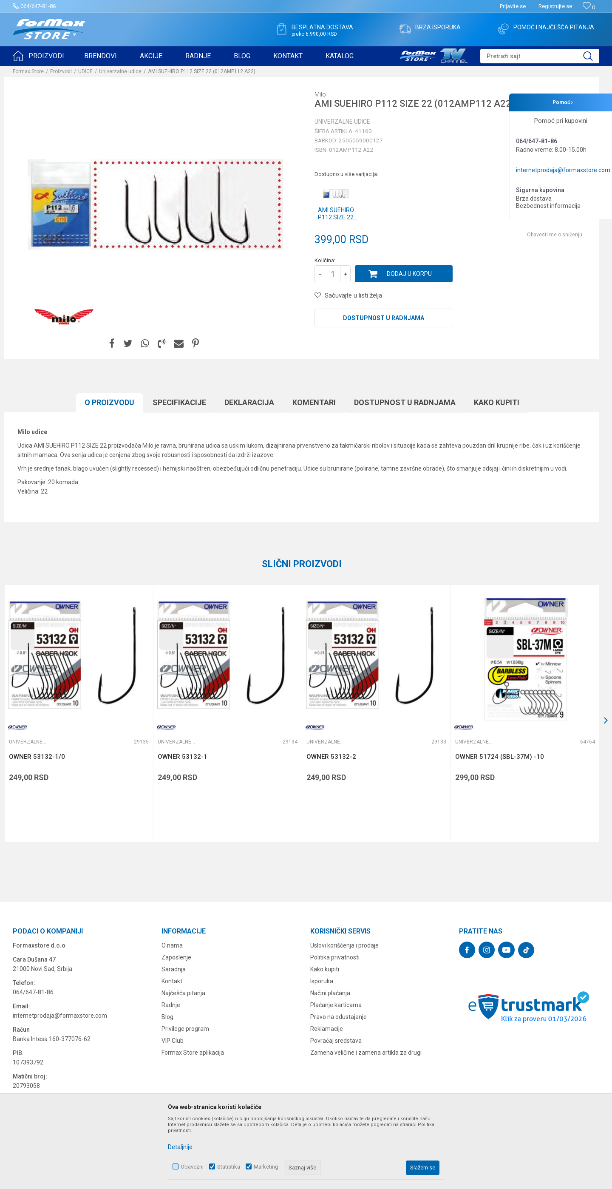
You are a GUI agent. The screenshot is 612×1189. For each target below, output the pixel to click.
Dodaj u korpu (409, 273)
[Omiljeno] (589, 7)
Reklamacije (326, 1028)
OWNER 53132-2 (331, 757)
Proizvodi (61, 71)
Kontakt (172, 981)
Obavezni (192, 1166)
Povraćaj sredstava (336, 1040)
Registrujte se (555, 6)
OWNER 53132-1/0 (37, 757)
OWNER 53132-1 (182, 757)
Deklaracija (249, 402)
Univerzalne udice (120, 71)
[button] (539, 56)
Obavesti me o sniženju (554, 235)
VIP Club (173, 1040)
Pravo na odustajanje (338, 1016)
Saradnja (174, 969)
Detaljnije (180, 1147)
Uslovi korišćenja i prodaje (344, 945)
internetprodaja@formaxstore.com (563, 170)
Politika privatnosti (335, 957)
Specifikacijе (179, 402)
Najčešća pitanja (183, 993)
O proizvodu (109, 402)
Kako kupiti (496, 402)
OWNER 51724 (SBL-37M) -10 (499, 757)
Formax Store (28, 71)
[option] (155, 204)
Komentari (314, 402)
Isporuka (321, 981)
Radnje (171, 1005)
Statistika (228, 1166)
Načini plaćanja (330, 993)
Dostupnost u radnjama (383, 318)
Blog (167, 1016)
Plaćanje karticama (336, 1005)
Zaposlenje (176, 957)
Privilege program (185, 1028)
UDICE (85, 71)
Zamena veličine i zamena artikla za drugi (366, 1052)
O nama (172, 945)
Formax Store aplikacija (193, 1052)
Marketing (266, 1166)
